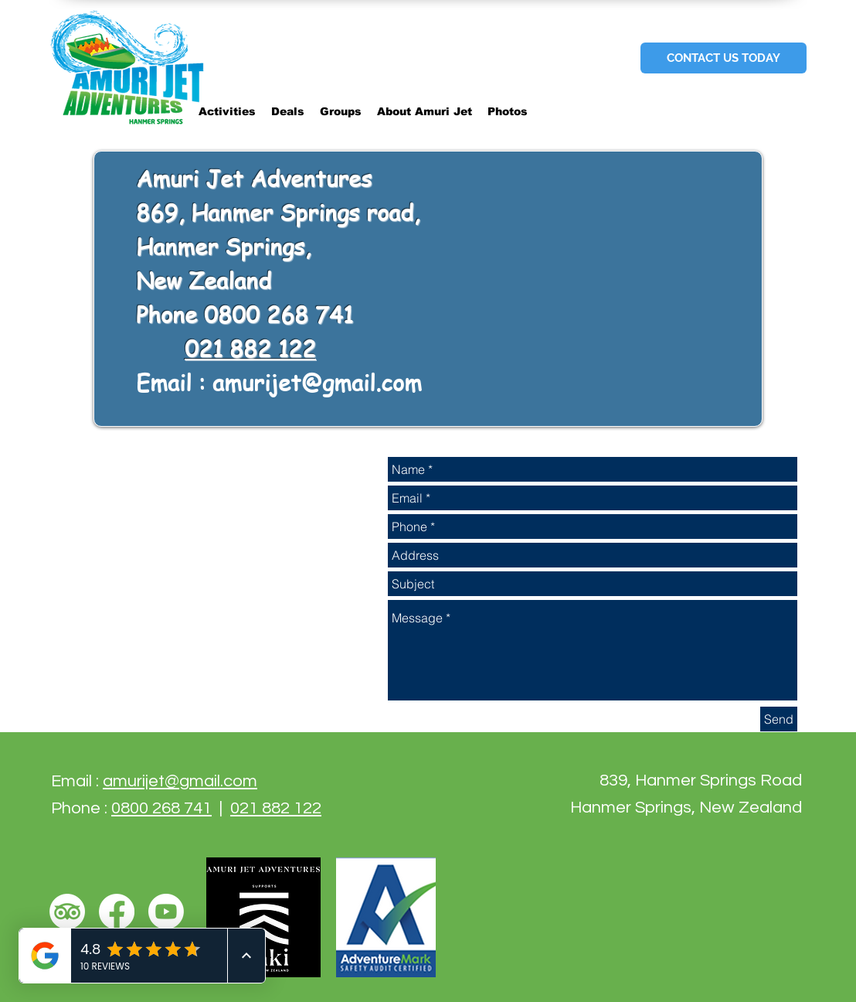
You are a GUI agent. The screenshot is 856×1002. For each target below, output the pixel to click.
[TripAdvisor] (67, 911)
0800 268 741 (161, 808)
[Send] (778, 719)
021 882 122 (250, 348)
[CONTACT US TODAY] (723, 58)
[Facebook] (116, 911)
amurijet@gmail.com (317, 382)
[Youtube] (166, 911)
